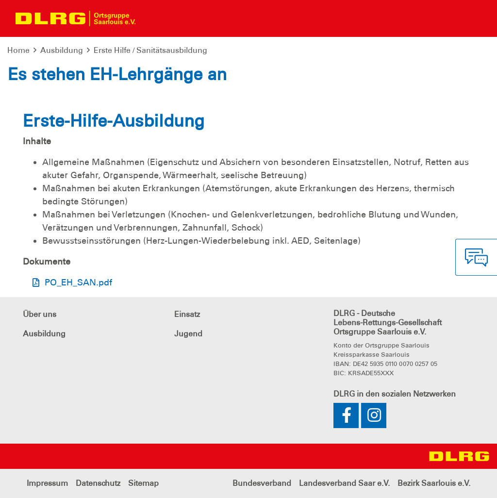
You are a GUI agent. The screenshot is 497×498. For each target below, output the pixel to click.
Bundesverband (261, 483)
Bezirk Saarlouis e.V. (434, 483)
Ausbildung (61, 50)
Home (18, 50)
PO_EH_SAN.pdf (78, 282)
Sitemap (143, 483)
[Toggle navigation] (151, 18)
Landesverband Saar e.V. (344, 483)
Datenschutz (98, 483)
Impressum (47, 483)
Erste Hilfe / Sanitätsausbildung (150, 50)
